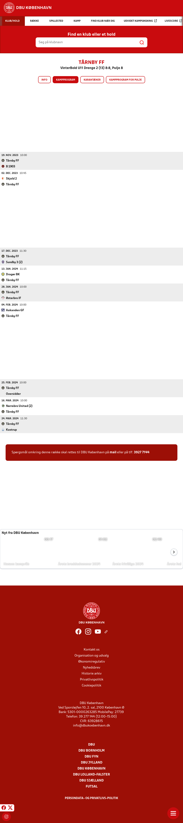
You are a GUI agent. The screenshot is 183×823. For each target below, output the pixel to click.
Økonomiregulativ (91, 661)
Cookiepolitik (91, 685)
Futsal (91, 786)
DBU (91, 744)
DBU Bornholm (91, 750)
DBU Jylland (91, 762)
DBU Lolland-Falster (91, 774)
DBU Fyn (91, 756)
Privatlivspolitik (91, 679)
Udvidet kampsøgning (140, 20)
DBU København (91, 768)
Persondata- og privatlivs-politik (91, 798)
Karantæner (92, 80)
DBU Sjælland (91, 780)
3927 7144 (141, 452)
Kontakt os (92, 649)
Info (44, 80)
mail (113, 452)
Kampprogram (65, 80)
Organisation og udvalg (92, 655)
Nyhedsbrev (91, 667)
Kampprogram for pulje (125, 80)
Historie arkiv (92, 673)
